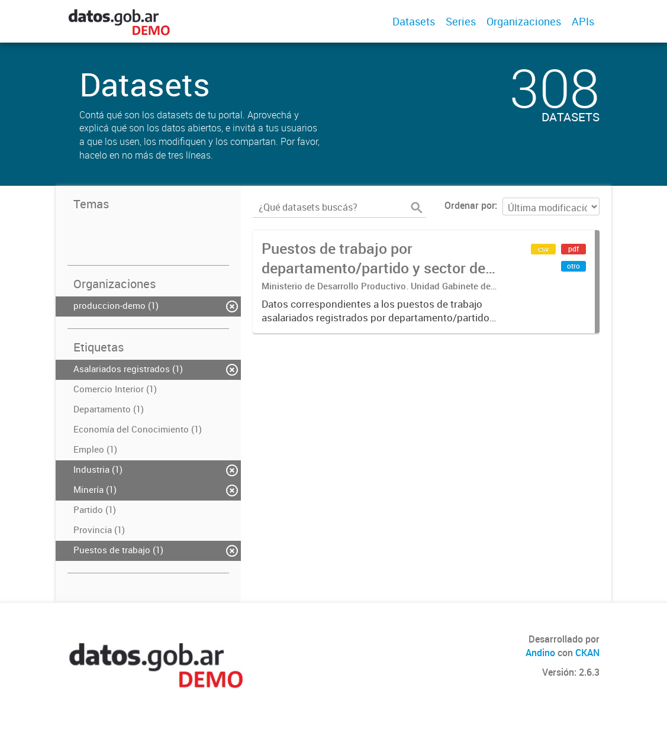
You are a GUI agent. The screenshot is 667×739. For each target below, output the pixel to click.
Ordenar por (469, 205)
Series (461, 21)
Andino (540, 652)
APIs (583, 21)
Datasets (413, 21)
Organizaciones (523, 21)
